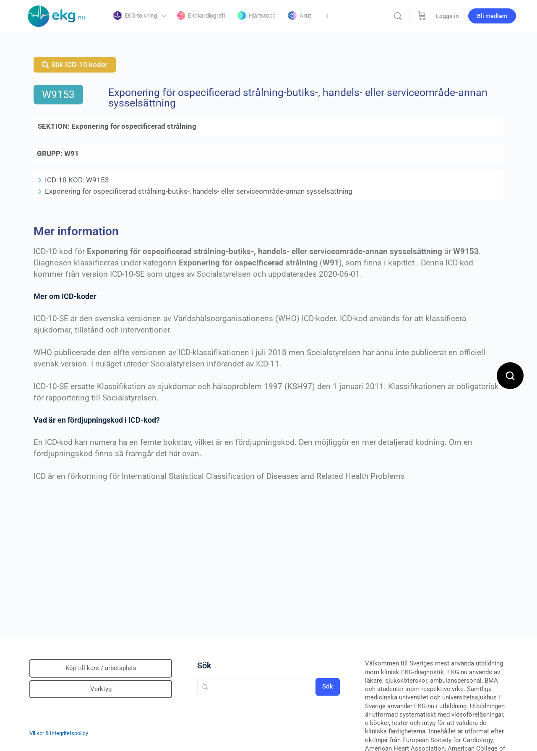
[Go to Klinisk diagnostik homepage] (56, 15)
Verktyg (101, 689)
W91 (71, 153)
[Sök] (397, 16)
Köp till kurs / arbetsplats (100, 668)
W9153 (58, 94)
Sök (204, 665)
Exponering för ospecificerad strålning (133, 126)
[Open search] (510, 375)
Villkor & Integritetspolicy (58, 733)
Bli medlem (492, 16)
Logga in (447, 16)
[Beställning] (422, 16)
